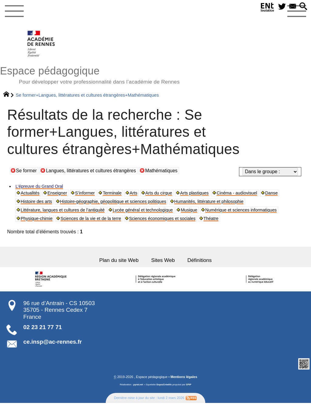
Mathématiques (162, 170)
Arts (142, 193)
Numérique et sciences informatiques (60, 220)
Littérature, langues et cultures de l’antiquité (67, 211)
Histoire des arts (38, 202)
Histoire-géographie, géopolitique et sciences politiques (121, 202)
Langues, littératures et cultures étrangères (91, 170)
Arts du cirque (168, 193)
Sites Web (164, 273)
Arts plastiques (207, 193)
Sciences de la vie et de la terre (183, 220)
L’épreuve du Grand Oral (41, 186)
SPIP (189, 397)
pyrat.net (138, 397)
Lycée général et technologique (154, 211)
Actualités (31, 193)
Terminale (119, 193)
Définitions (203, 273)
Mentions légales (183, 390)
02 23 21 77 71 (42, 340)
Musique (204, 211)
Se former (26, 170)
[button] (303, 7)
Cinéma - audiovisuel (253, 193)
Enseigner (60, 193)
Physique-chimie (124, 220)
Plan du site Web (116, 273)
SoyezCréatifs (164, 397)
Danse (290, 193)
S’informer (90, 193)
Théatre (29, 229)
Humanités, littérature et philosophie (226, 202)
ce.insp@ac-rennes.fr (52, 355)
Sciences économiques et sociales (261, 220)
